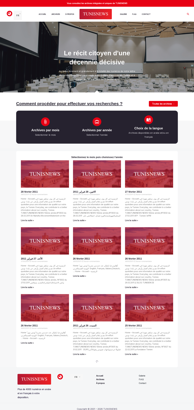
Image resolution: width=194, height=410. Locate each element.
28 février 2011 (29, 192)
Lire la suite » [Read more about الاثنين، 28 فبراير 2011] (79, 220)
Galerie (120, 14)
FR (17, 14)
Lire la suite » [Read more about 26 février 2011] (79, 276)
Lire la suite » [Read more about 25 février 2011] (131, 354)
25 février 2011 (133, 326)
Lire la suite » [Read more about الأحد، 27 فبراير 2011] (27, 287)
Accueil (43, 14)
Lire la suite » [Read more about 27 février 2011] (131, 220)
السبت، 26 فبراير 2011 (84, 326)
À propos (68, 14)
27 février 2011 (133, 192)
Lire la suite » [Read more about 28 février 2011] (27, 220)
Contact (141, 14)
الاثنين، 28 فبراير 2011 (84, 192)
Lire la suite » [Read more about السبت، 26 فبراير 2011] (79, 354)
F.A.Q (130, 14)
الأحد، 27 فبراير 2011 (31, 259)
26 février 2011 (81, 259)
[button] (188, 14)
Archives (55, 14)
